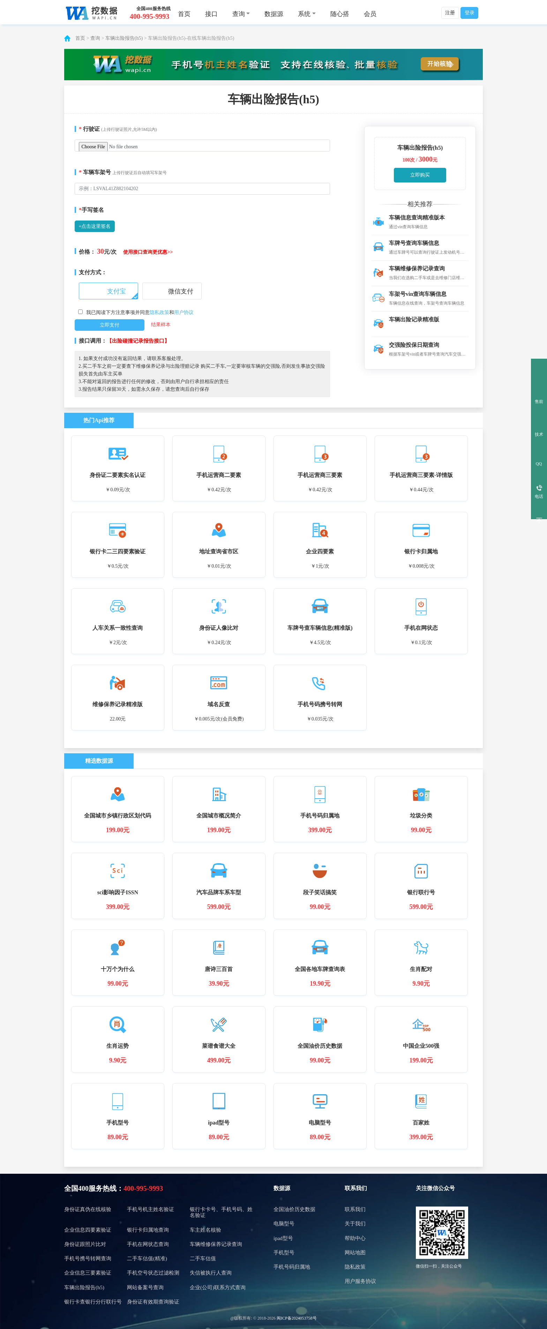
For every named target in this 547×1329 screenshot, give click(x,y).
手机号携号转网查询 (87, 1258)
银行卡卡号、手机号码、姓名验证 (221, 1212)
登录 (469, 12)
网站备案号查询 (145, 1287)
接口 (211, 13)
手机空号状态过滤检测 (153, 1273)
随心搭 (339, 13)
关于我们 (355, 1223)
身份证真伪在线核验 (87, 1209)
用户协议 (184, 312)
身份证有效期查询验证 (153, 1302)
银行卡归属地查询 (148, 1230)
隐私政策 (159, 312)
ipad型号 (283, 1238)
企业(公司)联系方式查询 (218, 1287)
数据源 (273, 13)
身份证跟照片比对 (85, 1244)
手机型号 (284, 1252)
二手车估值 (203, 1258)
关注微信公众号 (435, 1188)
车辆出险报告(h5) (124, 38)
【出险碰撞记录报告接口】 (138, 341)
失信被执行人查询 (211, 1273)
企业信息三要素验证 (87, 1273)
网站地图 (355, 1252)
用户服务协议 (360, 1281)
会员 (370, 13)
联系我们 (356, 1188)
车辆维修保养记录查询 (216, 1244)
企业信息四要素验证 (87, 1230)
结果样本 (161, 324)
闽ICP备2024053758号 (297, 1318)
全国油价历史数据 (294, 1209)
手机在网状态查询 (148, 1244)
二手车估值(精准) (147, 1258)
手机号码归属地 (292, 1267)
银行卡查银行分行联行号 (93, 1302)
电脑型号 (284, 1223)
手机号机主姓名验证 (150, 1209)
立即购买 (420, 175)
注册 (450, 12)
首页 (184, 13)
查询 (95, 38)
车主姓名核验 (205, 1230)
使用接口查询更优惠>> (148, 252)
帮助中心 (355, 1238)
